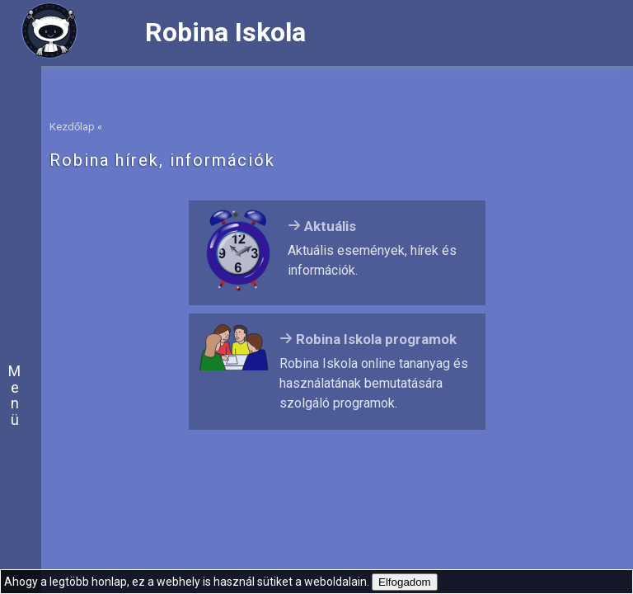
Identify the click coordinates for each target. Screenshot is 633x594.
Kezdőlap (72, 126)
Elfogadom (404, 582)
